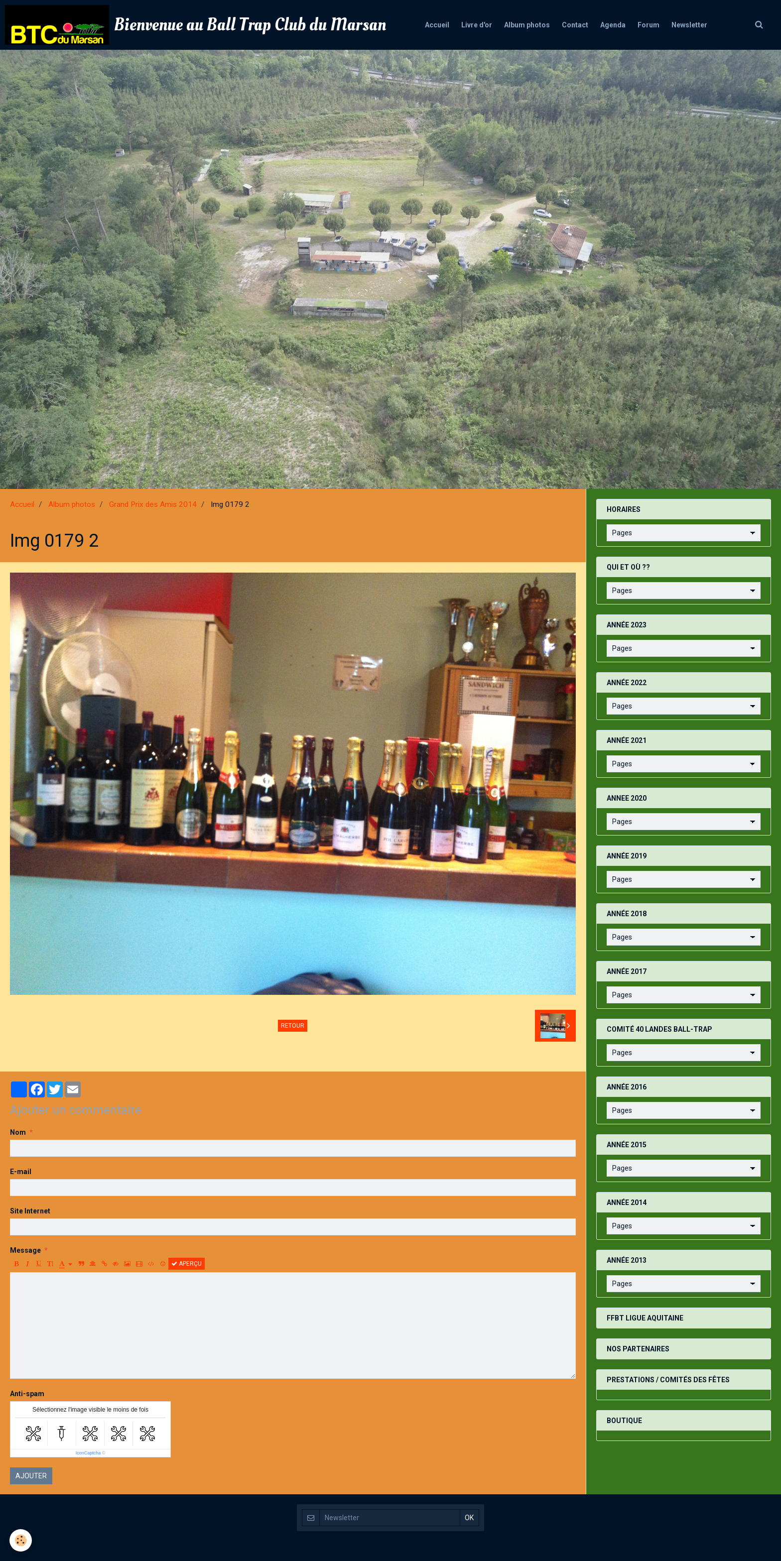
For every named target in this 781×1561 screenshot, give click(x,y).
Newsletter (698, 25)
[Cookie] (21, 1540)
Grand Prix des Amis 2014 (153, 504)
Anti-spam (27, 1394)
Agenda (616, 25)
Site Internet (30, 1211)
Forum (654, 25)
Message (25, 1250)
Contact (575, 25)
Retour (292, 1025)
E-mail (20, 1172)
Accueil (428, 25)
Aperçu (186, 1263)
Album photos (524, 25)
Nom (18, 1132)
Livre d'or (470, 25)
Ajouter (31, 1476)
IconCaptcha (88, 1452)
